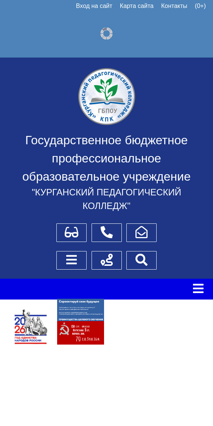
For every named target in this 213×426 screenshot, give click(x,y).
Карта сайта (137, 6)
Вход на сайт (94, 6)
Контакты (174, 6)
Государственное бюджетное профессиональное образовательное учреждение (106, 158)
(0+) (200, 6)
